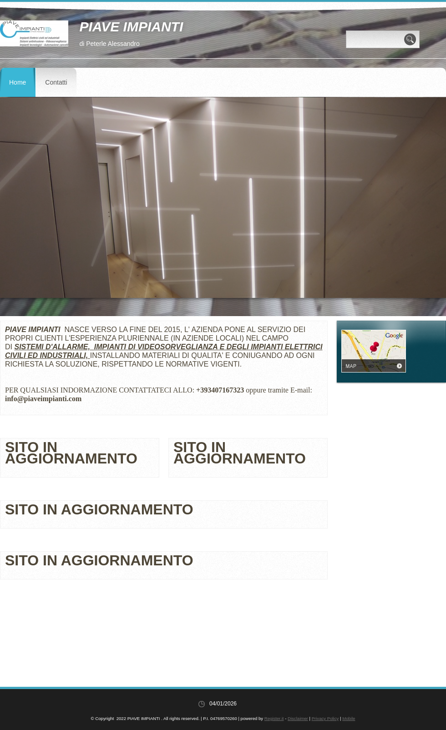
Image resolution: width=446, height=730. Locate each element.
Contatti (56, 82)
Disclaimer (298, 718)
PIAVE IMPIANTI (131, 26)
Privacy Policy (325, 718)
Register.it (274, 718)
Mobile (348, 718)
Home (17, 82)
